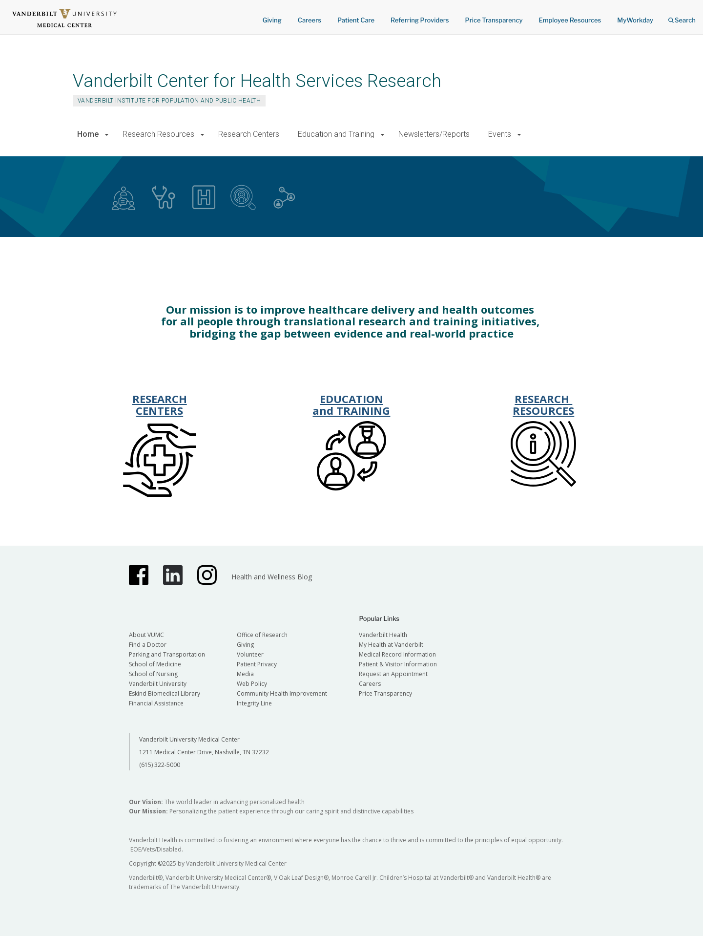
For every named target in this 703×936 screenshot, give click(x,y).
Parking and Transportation (167, 654)
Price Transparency (494, 20)
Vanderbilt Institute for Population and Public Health (169, 100)
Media (245, 674)
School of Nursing (153, 674)
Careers (309, 20)
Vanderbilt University (157, 684)
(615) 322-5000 (159, 765)
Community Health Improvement (282, 693)
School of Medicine (155, 664)
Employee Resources (569, 20)
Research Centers (248, 134)
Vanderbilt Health (383, 635)
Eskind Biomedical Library (164, 693)
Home (88, 134)
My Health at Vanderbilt (391, 644)
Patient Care (355, 20)
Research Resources (158, 134)
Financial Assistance (156, 703)
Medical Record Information (397, 654)
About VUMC (146, 635)
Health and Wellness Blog (271, 576)
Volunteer (250, 654)
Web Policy (252, 684)
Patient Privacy (257, 664)
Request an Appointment (393, 674)
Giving (272, 20)
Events (499, 134)
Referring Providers (420, 20)
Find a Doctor (147, 644)
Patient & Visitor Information (398, 664)
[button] (107, 134)
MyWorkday (635, 20)
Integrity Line (254, 703)
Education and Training (336, 134)
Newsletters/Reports (434, 134)
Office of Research (262, 635)
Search (682, 17)
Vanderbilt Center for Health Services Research (257, 80)
